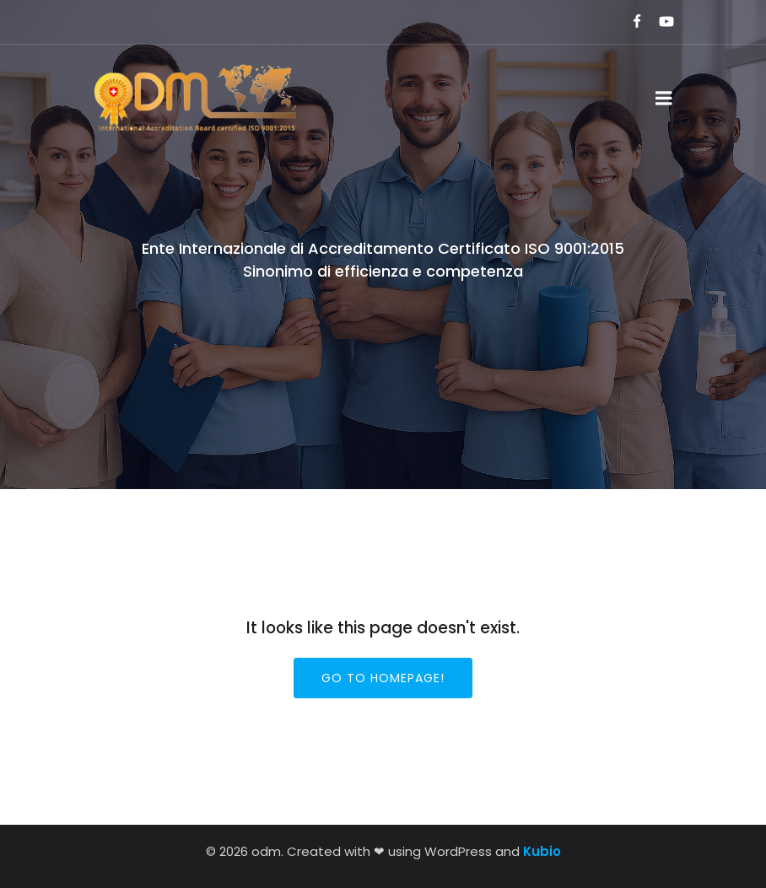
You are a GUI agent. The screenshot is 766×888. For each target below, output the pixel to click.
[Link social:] (630, 21)
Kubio (542, 851)
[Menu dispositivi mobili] (664, 99)
